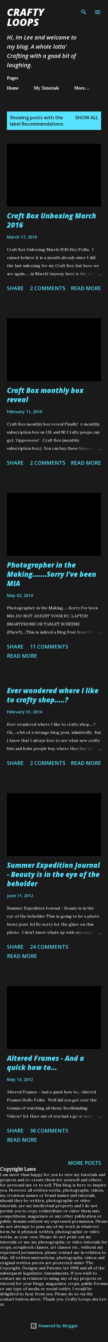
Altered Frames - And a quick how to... (45, 1062)
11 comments (49, 646)
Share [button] (15, 288)
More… (81, 88)
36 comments (49, 1130)
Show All (86, 117)
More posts (84, 1162)
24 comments (49, 946)
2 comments (47, 288)
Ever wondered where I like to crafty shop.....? (52, 695)
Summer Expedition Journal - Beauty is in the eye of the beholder (53, 874)
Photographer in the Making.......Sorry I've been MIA (51, 574)
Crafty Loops (25, 17)
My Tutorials (46, 88)
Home (13, 88)
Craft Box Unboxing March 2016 (51, 220)
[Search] (83, 10)
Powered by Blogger (54, 1325)
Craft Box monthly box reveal (45, 394)
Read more (86, 288)
